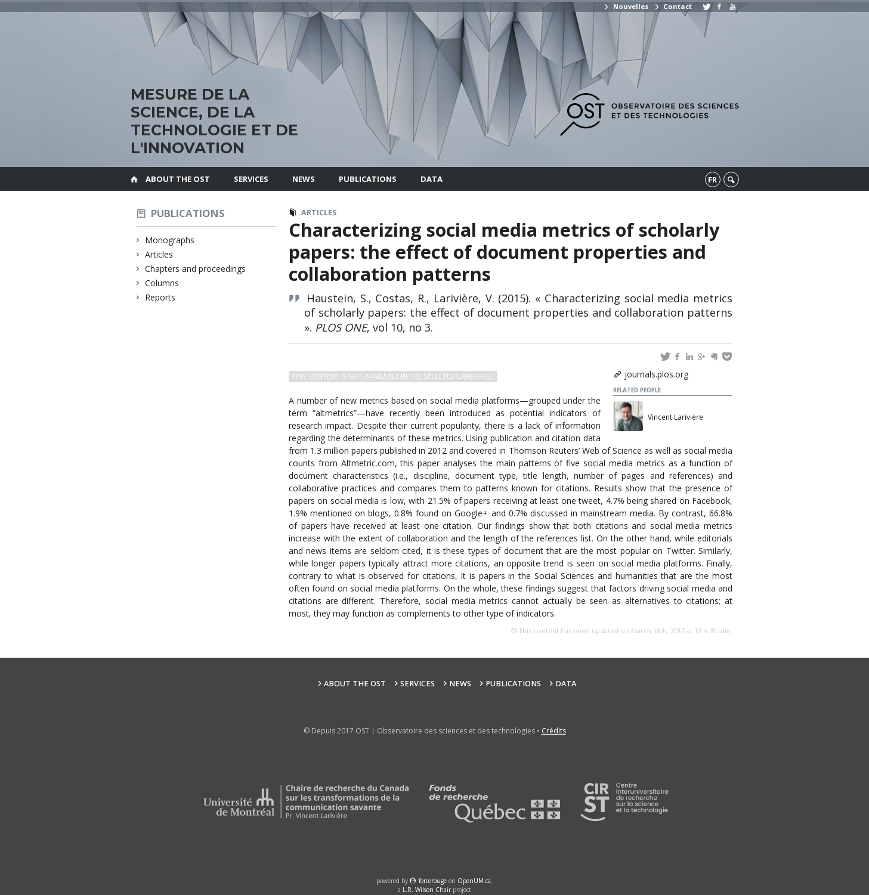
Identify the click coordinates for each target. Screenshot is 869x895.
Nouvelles (625, 6)
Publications (368, 179)
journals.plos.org (656, 374)
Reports (160, 297)
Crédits (554, 731)
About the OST (178, 179)
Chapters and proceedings (196, 268)
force (433, 881)
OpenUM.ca (474, 881)
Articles (159, 254)
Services (251, 179)
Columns (162, 283)
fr (712, 179)
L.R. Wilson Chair (427, 889)
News (303, 179)
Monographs (170, 240)
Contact (673, 6)
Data (431, 179)
